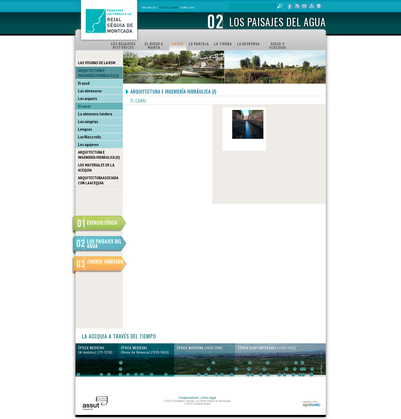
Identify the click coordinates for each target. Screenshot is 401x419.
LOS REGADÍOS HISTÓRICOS (123, 45)
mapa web (311, 6)
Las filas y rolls (89, 136)
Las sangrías (88, 121)
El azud (84, 83)
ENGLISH (188, 7)
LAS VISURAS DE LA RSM (96, 62)
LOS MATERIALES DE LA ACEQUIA (96, 167)
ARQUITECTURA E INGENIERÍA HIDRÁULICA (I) (98, 73)
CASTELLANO (169, 7)
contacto (304, 6)
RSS (297, 6)
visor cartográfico (319, 6)
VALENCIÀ (149, 7)
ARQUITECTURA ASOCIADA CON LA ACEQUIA (98, 180)
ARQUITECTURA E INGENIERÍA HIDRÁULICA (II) (99, 155)
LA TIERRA (223, 43)
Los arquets (87, 98)
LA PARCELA (199, 43)
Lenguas (85, 129)
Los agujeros (88, 144)
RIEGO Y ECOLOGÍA (277, 45)
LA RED (178, 43)
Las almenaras (90, 90)
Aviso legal (208, 398)
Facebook (290, 6)
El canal (84, 106)
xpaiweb (311, 404)
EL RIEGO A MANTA (154, 45)
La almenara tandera (95, 113)
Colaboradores (189, 398)
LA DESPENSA (248, 43)
